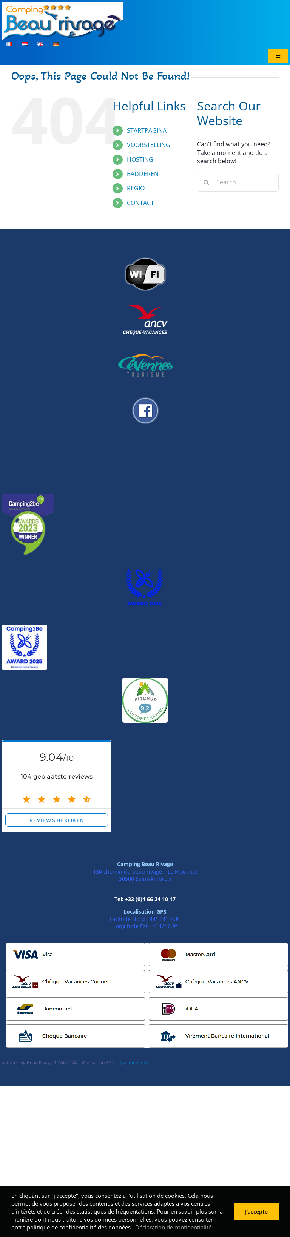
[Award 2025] (24, 628)
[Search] (206, 182)
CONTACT (140, 203)
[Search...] (238, 182)
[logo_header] (62, 5)
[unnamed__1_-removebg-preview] (28, 497)
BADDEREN (143, 174)
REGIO (136, 188)
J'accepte (256, 1211)
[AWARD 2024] (145, 567)
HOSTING (140, 159)
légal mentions (132, 1062)
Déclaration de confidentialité (173, 1227)
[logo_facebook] (145, 394)
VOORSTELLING (148, 145)
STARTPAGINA (147, 130)
